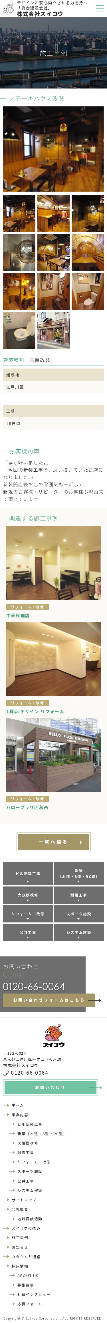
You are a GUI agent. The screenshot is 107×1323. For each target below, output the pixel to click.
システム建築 (79, 932)
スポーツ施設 (79, 913)
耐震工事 (78, 895)
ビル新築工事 (28, 873)
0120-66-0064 (29, 1072)
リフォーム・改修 (28, 913)
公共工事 (28, 932)
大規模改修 (28, 895)
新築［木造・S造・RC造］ (79, 873)
